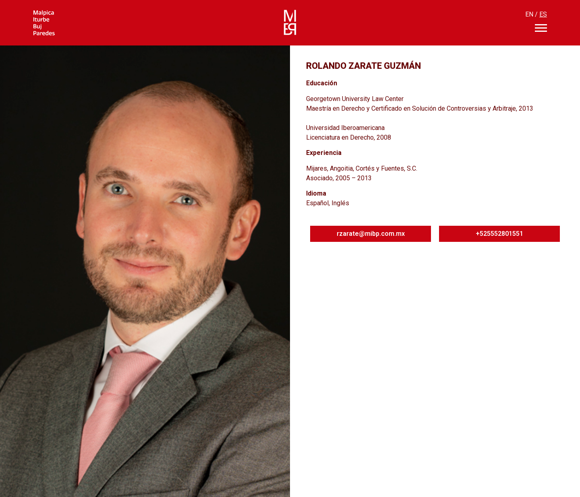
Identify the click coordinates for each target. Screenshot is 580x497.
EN (529, 14)
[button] (370, 234)
